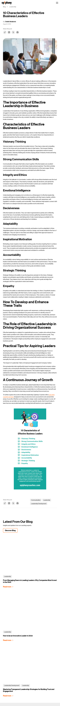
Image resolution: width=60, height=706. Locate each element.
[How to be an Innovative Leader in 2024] (8, 640)
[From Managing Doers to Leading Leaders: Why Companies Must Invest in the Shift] (8, 586)
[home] (7, 2)
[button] (56, 3)
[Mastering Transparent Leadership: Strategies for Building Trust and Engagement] (8, 695)
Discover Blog (10, 530)
